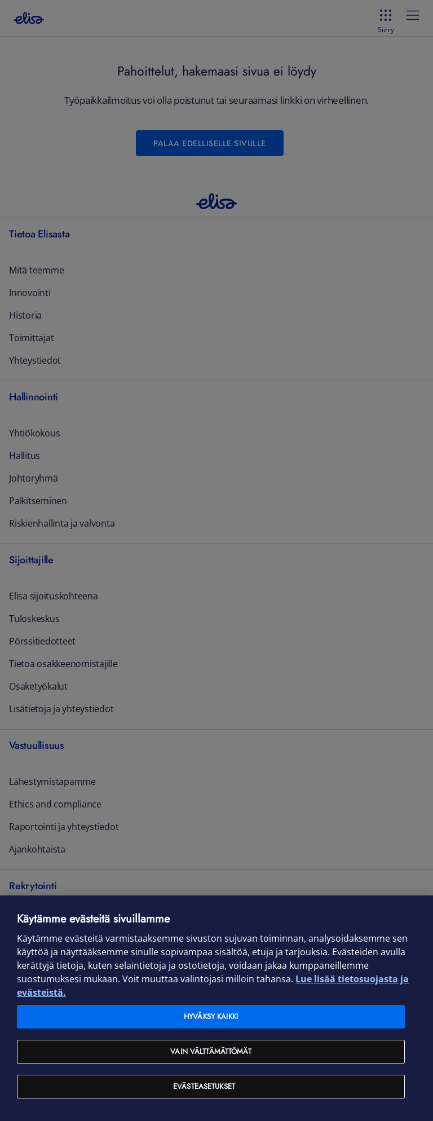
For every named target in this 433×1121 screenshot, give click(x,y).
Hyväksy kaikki (211, 1016)
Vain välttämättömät (210, 1051)
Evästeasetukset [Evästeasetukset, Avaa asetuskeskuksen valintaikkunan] (204, 1086)
